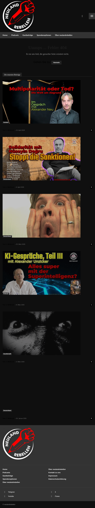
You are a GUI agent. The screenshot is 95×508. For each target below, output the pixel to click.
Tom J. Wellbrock (8, 130)
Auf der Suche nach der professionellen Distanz (29, 358)
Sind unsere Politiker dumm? (18, 240)
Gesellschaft (7, 354)
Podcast (5, 293)
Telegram (11, 492)
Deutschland (7, 179)
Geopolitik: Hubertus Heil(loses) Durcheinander (29, 415)
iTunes (57, 496)
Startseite (56, 62)
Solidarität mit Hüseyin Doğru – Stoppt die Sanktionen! (33, 183)
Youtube (11, 496)
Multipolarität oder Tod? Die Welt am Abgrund (28, 126)
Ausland (5, 122)
